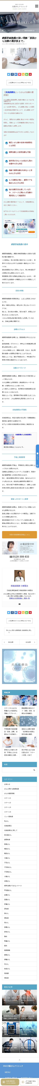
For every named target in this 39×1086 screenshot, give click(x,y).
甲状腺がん (8, 890)
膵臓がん (7, 959)
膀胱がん (7, 955)
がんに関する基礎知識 (8, 44)
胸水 (5, 936)
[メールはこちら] (29, 1082)
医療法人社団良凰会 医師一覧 (19, 598)
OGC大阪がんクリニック (13, 1066)
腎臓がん (7, 941)
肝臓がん (7, 904)
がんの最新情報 (9, 793)
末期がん (7, 881)
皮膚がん (7, 895)
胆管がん (7, 932)
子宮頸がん (8, 872)
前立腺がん (8, 835)
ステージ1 (7, 798)
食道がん (7, 969)
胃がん (6, 922)
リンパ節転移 (8, 816)
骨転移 (6, 978)
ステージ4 (7, 812)
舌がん (6, 964)
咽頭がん (7, 849)
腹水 (5, 945)
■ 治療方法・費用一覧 (11, 1077)
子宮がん (7, 862)
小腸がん (7, 876)
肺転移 (6, 918)
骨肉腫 (6, 973)
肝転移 (6, 909)
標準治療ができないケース (13, 886)
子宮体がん (8, 867)
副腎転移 (7, 839)
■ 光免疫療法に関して (26, 1077)
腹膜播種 (7, 950)
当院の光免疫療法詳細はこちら (19, 534)
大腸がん (7, 858)
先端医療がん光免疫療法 (23, 434)
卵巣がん (7, 844)
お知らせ (7, 784)
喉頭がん (7, 853)
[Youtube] (19, 604)
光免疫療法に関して (21, 44)
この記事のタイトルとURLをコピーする (19, 82)
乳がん (6, 821)
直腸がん (7, 899)
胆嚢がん (7, 927)
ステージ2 (7, 802)
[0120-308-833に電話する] (10, 1082)
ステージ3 (7, 807)
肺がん (6, 913)
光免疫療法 (8, 826)
